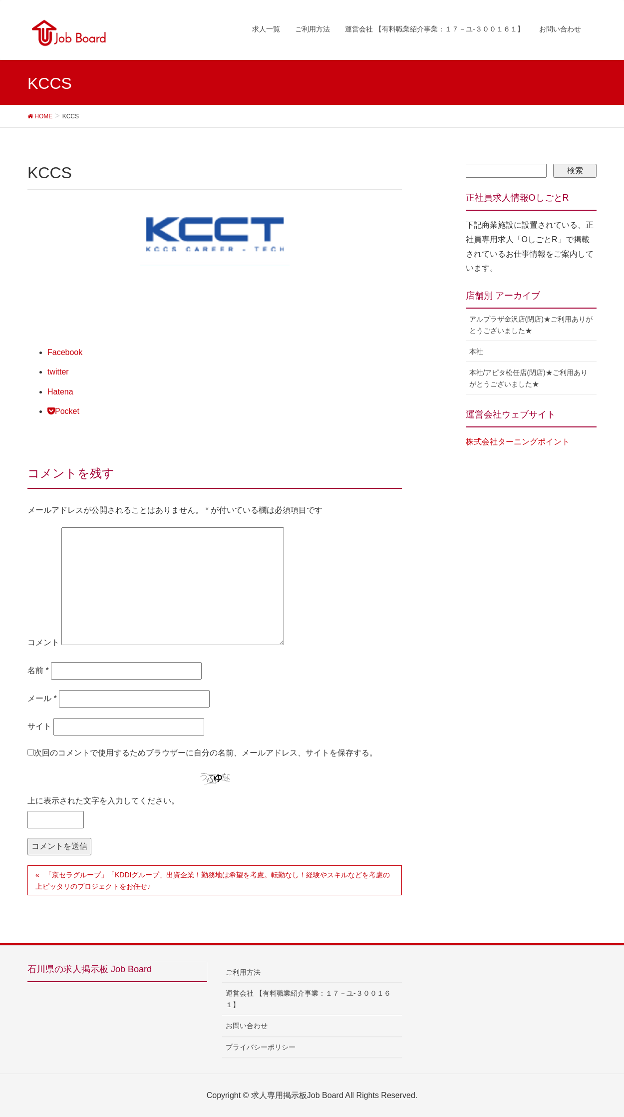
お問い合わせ (247, 1026)
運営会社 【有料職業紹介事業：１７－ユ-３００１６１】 (308, 999)
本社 (476, 352)
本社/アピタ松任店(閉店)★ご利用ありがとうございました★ (528, 378)
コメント (43, 642)
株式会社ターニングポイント (518, 441)
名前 (38, 670)
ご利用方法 (243, 972)
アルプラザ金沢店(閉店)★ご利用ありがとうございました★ (531, 325)
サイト (39, 726)
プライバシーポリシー (261, 1047)
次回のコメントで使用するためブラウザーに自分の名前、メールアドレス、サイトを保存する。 (205, 752)
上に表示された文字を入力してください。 (103, 800)
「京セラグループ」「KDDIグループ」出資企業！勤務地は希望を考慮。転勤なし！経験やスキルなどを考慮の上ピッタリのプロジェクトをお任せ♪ (212, 880)
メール (42, 698)
